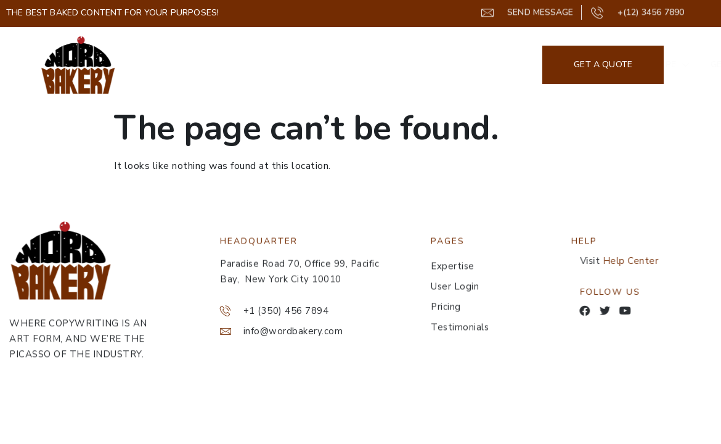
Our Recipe (321, 64)
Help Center (640, 261)
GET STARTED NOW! (505, 64)
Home (256, 64)
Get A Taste (408, 64)
